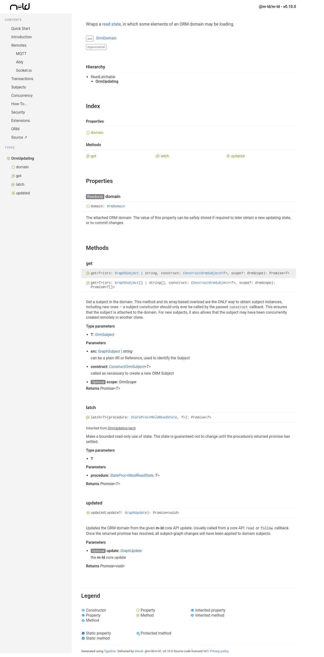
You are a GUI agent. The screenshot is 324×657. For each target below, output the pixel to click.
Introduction (21, 37)
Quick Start (20, 28)
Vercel (139, 651)
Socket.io (24, 70)
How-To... (19, 104)
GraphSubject (127, 273)
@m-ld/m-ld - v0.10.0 (277, 6)
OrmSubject (104, 334)
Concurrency (22, 95)
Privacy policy (219, 651)
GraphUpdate (136, 513)
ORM (15, 129)
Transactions (22, 79)
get (18, 176)
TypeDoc (110, 651)
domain (22, 167)
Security (18, 112)
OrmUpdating (22, 158)
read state (111, 24)
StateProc (140, 418)
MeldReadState (164, 418)
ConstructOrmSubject (202, 273)
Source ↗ (19, 137)
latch (20, 184)
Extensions (20, 120)
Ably (19, 62)
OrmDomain (106, 38)
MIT (205, 651)
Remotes (18, 45)
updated (23, 193)
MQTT (21, 53)
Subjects (18, 87)
